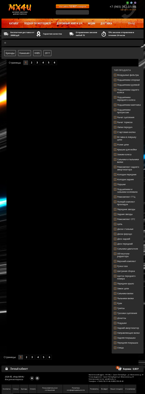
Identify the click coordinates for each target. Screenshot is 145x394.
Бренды (10, 53)
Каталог (14, 23)
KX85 (37, 53)
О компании (130, 389)
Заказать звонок (128, 10)
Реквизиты (94, 389)
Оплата (33, 389)
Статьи (15, 389)
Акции (91, 23)
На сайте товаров (72, 6)
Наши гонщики (116, 389)
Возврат (104, 389)
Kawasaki (24, 53)
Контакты (6, 389)
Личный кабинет (16, 369)
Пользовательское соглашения (50, 389)
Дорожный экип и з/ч (69, 23)
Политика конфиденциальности (76, 389)
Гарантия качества (52, 34)
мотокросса (17, 379)
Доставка (106, 23)
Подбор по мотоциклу (37, 23)
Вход (131, 23)
